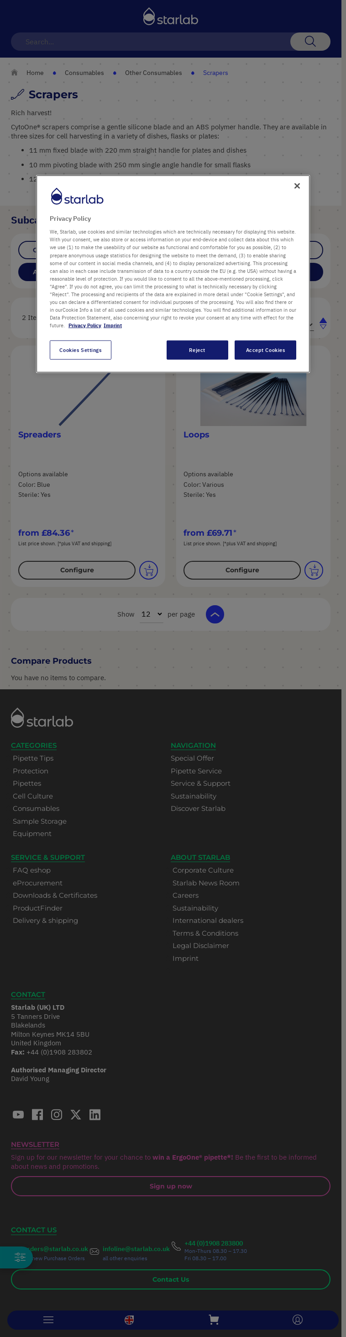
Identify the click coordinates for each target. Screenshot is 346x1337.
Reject (197, 349)
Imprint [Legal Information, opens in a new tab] (113, 325)
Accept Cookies (265, 349)
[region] (173, 274)
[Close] (297, 186)
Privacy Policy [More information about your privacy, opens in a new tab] (84, 325)
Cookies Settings (80, 349)
